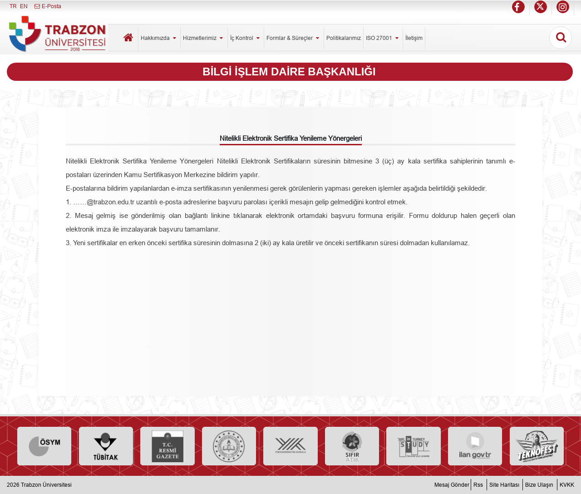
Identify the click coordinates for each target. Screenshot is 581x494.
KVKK (567, 484)
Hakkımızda (159, 38)
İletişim (414, 38)
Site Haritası (504, 484)
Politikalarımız (343, 38)
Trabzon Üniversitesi (46, 484)
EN (24, 6)
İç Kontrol (245, 38)
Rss (478, 484)
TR (13, 6)
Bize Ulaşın (539, 484)
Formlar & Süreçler (293, 38)
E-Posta (47, 6)
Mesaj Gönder (451, 484)
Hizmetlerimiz (204, 38)
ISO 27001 (383, 38)
